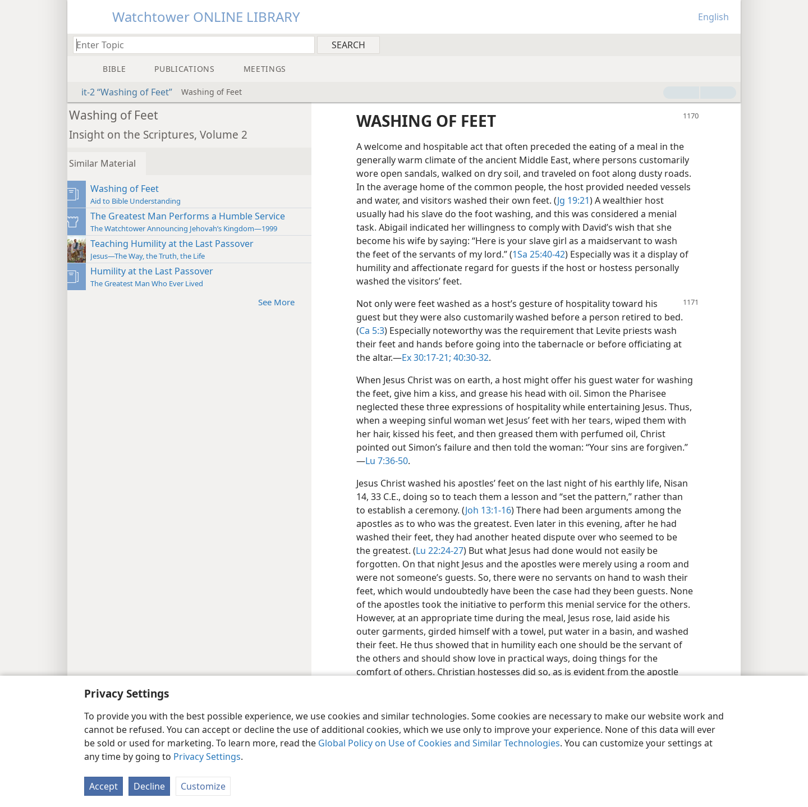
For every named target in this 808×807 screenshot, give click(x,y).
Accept (103, 786)
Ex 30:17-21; (435, 357)
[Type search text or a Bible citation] (188, 44)
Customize (203, 786)
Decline (149, 786)
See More (290, 302)
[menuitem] (728, 44)
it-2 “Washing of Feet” (121, 92)
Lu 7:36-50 (497, 461)
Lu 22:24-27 (461, 550)
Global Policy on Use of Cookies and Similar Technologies (439, 743)
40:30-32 (478, 357)
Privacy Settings (207, 756)
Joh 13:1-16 (518, 510)
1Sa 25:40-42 (638, 254)
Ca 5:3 (380, 330)
